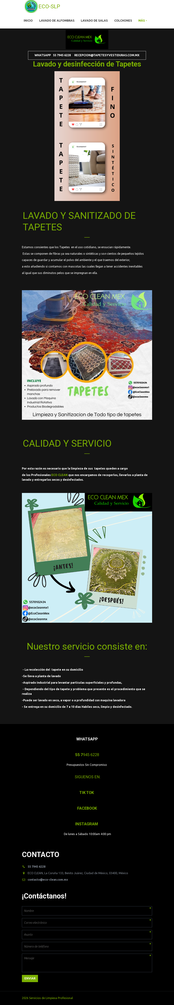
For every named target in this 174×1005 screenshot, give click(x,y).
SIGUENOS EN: (87, 777)
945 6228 (87, 754)
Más (141, 20)
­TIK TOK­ (87, 792)
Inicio (28, 20)
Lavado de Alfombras (57, 20)
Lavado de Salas (94, 20)
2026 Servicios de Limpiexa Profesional (48, 998)
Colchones (123, 20)
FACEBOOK (87, 808)
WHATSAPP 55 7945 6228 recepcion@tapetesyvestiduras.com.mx (87, 55)
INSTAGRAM (87, 824)
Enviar (29, 978)
